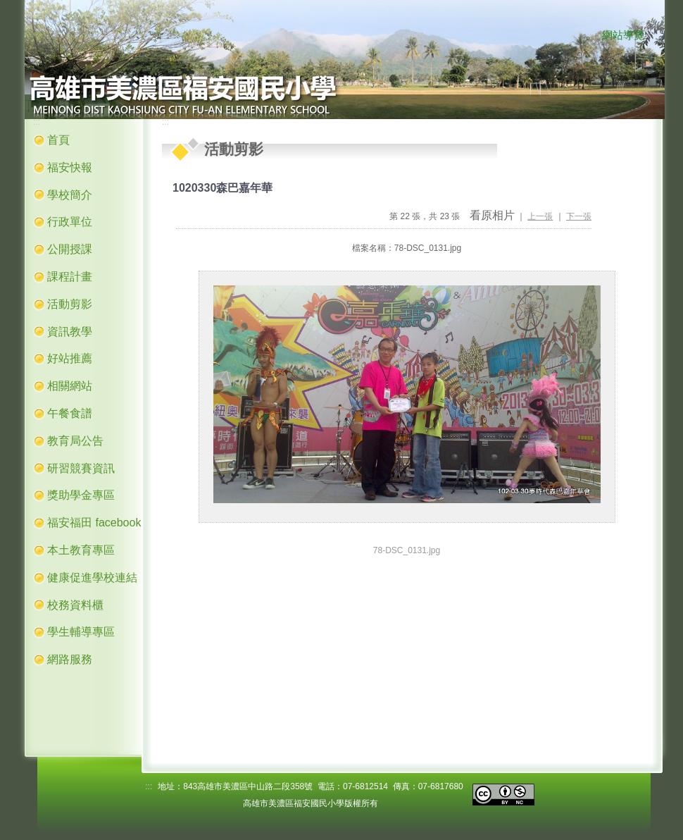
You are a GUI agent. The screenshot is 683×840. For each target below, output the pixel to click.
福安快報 (69, 167)
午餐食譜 (69, 413)
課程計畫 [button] (69, 277)
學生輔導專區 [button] (81, 632)
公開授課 (69, 249)
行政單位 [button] (69, 222)
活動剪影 (69, 304)
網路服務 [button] (69, 659)
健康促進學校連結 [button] (92, 577)
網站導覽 (623, 35)
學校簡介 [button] (69, 195)
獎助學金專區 (81, 495)
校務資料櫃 (75, 605)
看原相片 (492, 215)
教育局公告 (75, 441)
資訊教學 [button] (69, 332)
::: (587, 36)
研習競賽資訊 (81, 468)
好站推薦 (69, 358)
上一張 (540, 216)
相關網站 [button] (69, 386)
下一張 (578, 216)
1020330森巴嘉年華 (222, 188)
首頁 (58, 140)
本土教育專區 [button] (81, 550)
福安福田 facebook (94, 523)
